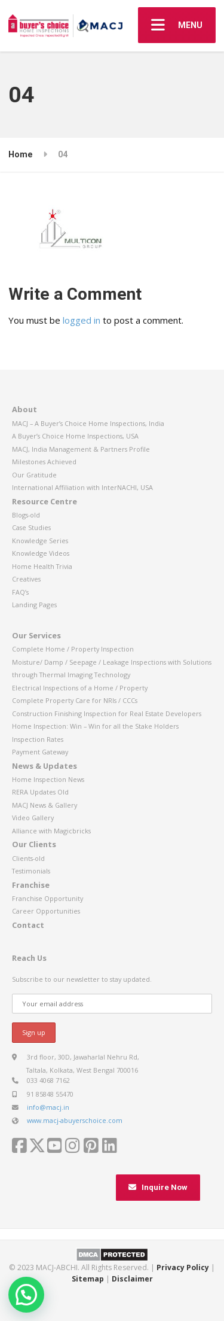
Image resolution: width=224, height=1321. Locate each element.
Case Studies (31, 527)
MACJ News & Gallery (44, 804)
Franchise (31, 884)
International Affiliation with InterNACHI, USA (82, 487)
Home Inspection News (48, 779)
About (24, 409)
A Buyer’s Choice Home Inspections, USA (75, 435)
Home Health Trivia (42, 566)
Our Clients (34, 844)
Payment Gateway (40, 751)
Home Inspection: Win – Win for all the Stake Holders (95, 726)
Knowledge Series (40, 540)
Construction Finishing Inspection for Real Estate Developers (106, 713)
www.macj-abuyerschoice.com (74, 1120)
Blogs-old (26, 514)
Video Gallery (33, 817)
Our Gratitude (34, 474)
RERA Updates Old (40, 791)
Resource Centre (44, 501)
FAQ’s (20, 592)
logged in (81, 320)
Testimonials (31, 870)
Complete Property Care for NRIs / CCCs (74, 700)
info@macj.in (48, 1107)
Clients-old (28, 858)
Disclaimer (132, 1279)
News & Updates (44, 765)
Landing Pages (34, 604)
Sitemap (88, 1279)
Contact (28, 925)
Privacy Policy (183, 1267)
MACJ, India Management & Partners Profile (81, 449)
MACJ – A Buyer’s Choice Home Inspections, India (88, 423)
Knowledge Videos (40, 553)
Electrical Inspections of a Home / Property (80, 687)
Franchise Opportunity (47, 898)
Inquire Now (158, 1187)
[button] (26, 1295)
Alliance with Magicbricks (51, 830)
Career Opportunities (46, 910)
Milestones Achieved (44, 461)
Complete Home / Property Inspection (73, 648)
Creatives (26, 578)
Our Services (36, 635)
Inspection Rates (37, 739)
